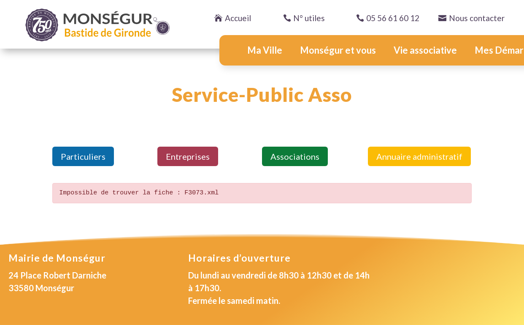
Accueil (238, 18)
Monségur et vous (338, 50)
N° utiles (309, 18)
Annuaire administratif (419, 156)
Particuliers (83, 156)
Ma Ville (264, 50)
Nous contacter (477, 18)
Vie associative (425, 50)
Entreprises (188, 156)
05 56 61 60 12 (392, 18)
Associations (294, 156)
